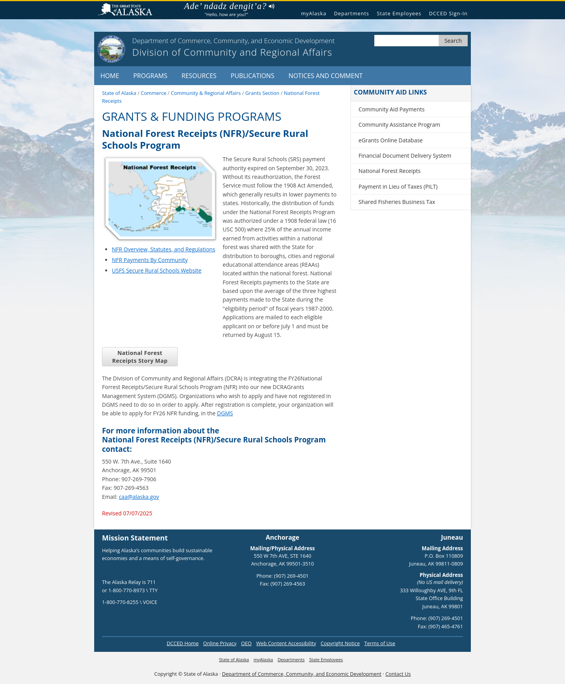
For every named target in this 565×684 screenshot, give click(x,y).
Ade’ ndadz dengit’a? (229, 6)
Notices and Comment (325, 75)
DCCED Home (183, 643)
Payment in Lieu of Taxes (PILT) (398, 186)
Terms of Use (379, 643)
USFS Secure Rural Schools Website (156, 270)
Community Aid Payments (392, 109)
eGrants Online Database (391, 140)
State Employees (399, 13)
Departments (351, 13)
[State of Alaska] (111, 49)
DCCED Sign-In (448, 13)
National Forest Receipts (390, 171)
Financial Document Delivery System (405, 155)
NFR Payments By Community (150, 260)
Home (109, 75)
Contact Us (398, 673)
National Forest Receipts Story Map (140, 356)
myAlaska (313, 13)
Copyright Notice (340, 643)
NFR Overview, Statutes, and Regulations (163, 249)
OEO (246, 643)
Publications (252, 75)
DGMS (225, 413)
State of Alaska (128, 10)
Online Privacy (220, 643)
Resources (199, 75)
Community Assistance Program (399, 124)
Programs (150, 75)
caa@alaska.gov (139, 496)
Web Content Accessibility (286, 643)
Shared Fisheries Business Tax (397, 202)
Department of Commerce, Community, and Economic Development (301, 673)
